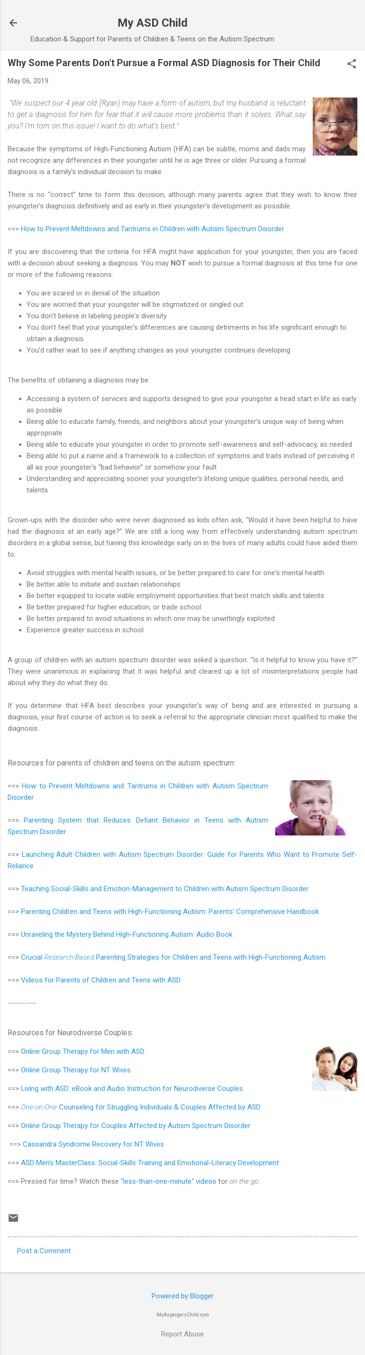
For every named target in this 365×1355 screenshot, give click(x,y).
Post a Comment (44, 1251)
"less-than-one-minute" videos (168, 1181)
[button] (351, 64)
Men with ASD (122, 1051)
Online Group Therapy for (61, 1051)
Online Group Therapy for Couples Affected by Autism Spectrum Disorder (135, 1125)
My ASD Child (152, 22)
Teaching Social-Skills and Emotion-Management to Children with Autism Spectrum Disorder (164, 888)
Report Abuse (182, 1334)
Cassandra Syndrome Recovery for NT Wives (93, 1144)
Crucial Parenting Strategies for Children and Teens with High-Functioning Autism (173, 957)
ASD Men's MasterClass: (59, 1163)
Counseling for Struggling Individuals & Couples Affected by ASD (140, 1107)
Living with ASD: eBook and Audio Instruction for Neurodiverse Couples (133, 1088)
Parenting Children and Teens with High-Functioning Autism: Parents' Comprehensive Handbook (170, 911)
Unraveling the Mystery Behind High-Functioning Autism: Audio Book (126, 934)
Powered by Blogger (183, 1296)
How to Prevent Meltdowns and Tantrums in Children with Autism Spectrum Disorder (152, 229)
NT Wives (116, 1070)
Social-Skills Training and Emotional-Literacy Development (188, 1163)
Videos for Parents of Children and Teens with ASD (101, 980)
